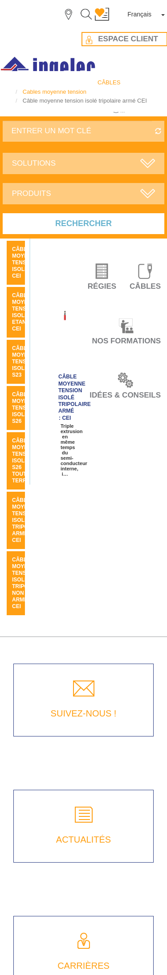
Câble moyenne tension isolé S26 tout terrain (25, 461)
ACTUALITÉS (83, 839)
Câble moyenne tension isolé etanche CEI (25, 312)
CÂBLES (109, 82)
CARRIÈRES (83, 966)
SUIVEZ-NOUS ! (84, 713)
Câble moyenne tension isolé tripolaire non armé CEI (28, 583)
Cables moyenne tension (54, 91)
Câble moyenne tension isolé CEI (25, 262)
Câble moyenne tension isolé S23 (25, 361)
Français (139, 14)
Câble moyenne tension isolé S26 (25, 407)
